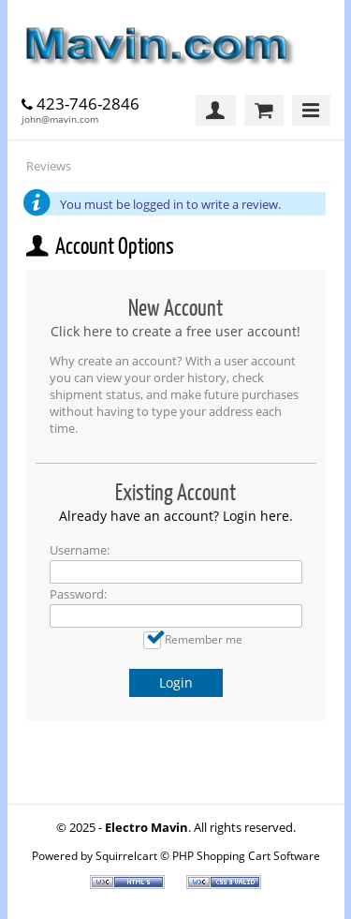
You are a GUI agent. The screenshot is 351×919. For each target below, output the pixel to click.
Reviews (48, 165)
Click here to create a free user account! (175, 331)
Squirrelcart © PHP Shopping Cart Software (207, 855)
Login (176, 682)
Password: (78, 593)
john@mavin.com (60, 119)
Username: (80, 549)
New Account (175, 307)
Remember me (203, 638)
